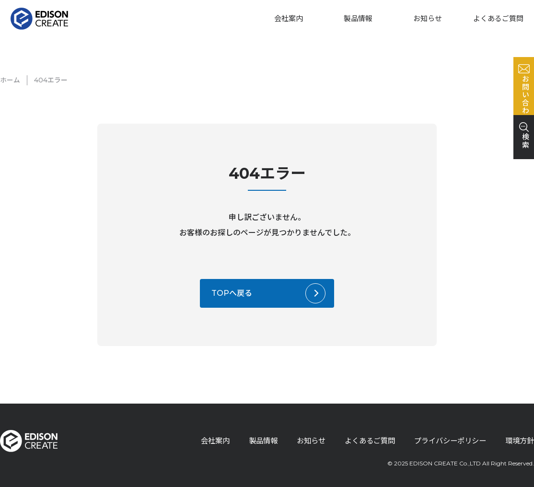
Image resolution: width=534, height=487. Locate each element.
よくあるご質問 (498, 18)
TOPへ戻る (231, 293)
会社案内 (288, 18)
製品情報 (358, 18)
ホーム (10, 80)
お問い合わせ (522, 135)
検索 (522, 211)
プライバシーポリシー (445, 440)
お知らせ (427, 18)
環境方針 (518, 440)
